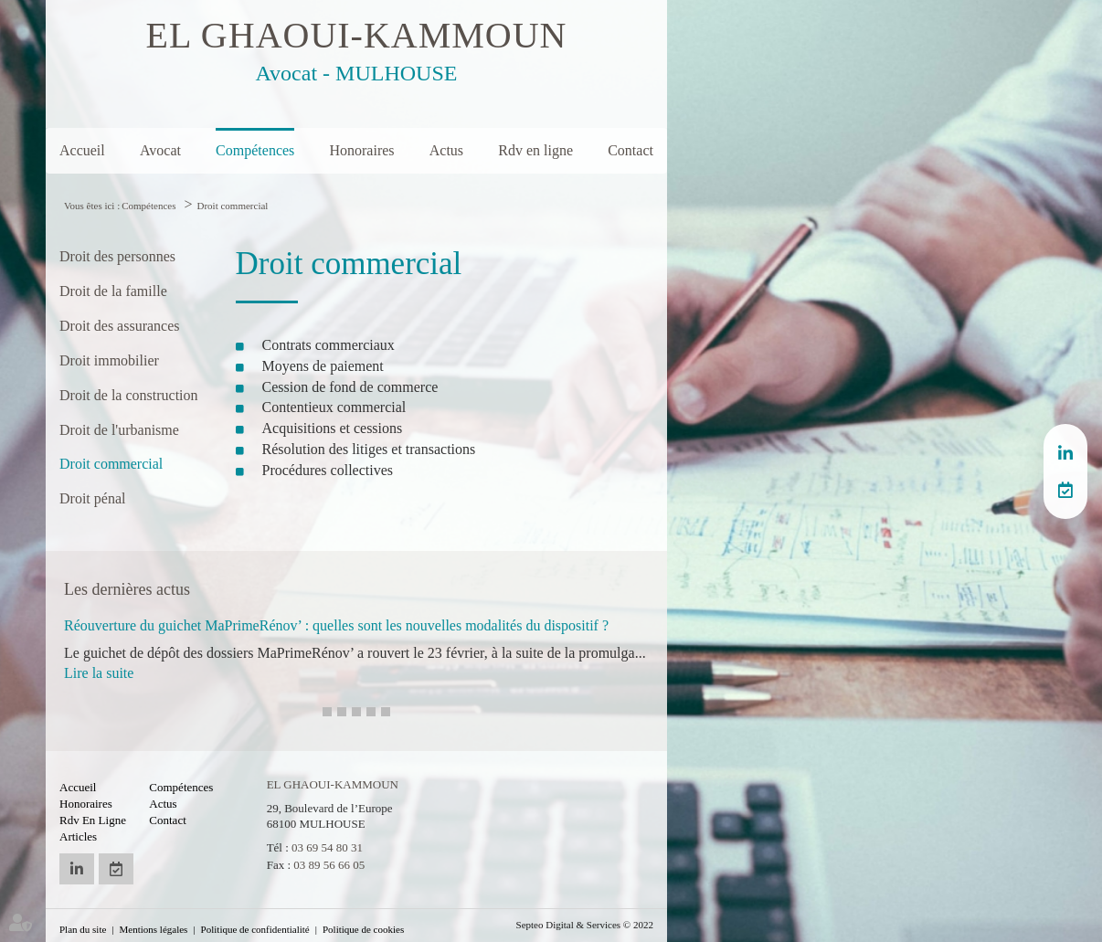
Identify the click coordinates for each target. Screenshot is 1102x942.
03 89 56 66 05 (329, 865)
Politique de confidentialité (255, 929)
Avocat (160, 150)
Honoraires (361, 150)
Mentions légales (154, 929)
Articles (78, 836)
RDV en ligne (1065, 489)
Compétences (255, 150)
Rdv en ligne (535, 150)
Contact (630, 150)
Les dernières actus (127, 589)
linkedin (1065, 453)
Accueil (82, 150)
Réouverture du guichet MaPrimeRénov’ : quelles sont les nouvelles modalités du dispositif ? (336, 625)
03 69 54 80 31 (327, 847)
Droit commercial (233, 205)
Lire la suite (98, 673)
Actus (446, 150)
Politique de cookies (363, 929)
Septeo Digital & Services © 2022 (584, 924)
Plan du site (82, 929)
